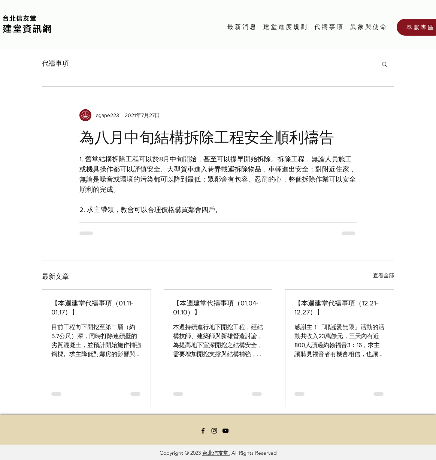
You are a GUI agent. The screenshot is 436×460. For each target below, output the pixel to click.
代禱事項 (55, 63)
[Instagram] (214, 430)
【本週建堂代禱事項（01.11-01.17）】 (92, 307)
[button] (384, 64)
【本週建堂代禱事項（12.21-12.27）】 (336, 307)
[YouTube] (225, 430)
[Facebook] (203, 430)
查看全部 (383, 275)
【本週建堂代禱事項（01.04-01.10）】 (215, 307)
